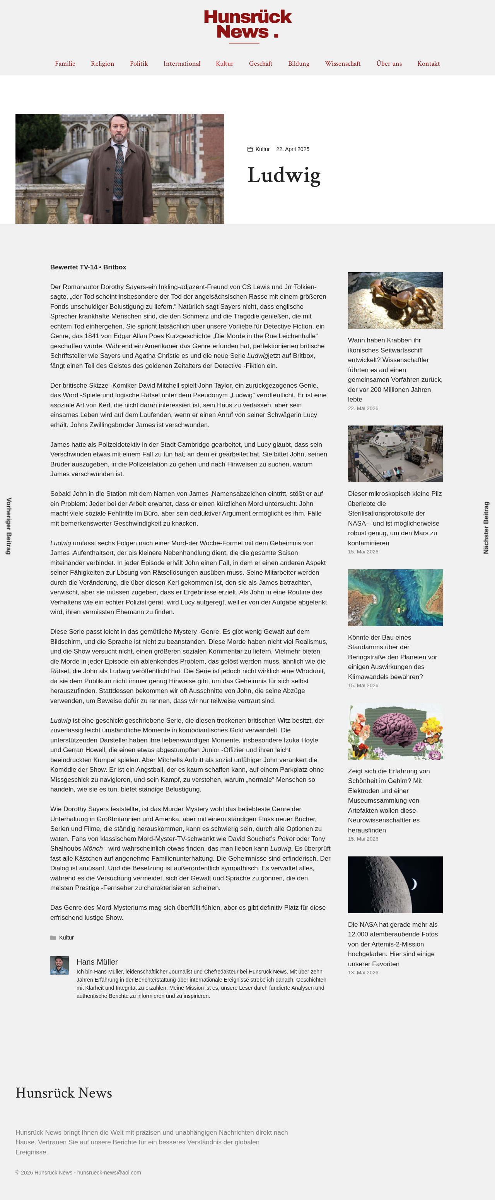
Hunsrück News (63, 1093)
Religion (102, 63)
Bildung (298, 63)
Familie (65, 63)
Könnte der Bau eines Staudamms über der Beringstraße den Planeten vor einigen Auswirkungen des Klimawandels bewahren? (392, 657)
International (182, 63)
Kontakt (428, 63)
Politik (139, 63)
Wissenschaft (343, 63)
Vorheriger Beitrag (9, 526)
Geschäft (261, 63)
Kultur (225, 63)
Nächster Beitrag (486, 528)
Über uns (389, 63)
